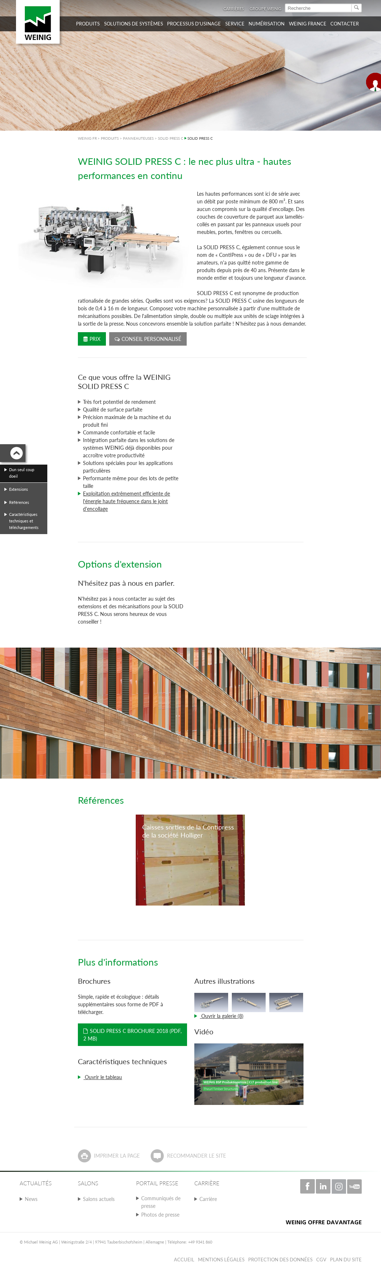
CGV (321, 1259)
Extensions (18, 489)
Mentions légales (221, 1259)
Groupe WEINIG (265, 8)
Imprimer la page (117, 1156)
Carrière (208, 1199)
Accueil (184, 1259)
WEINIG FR (87, 138)
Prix (91, 339)
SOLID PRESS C (170, 138)
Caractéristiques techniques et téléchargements (24, 521)
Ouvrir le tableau (102, 1077)
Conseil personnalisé (148, 339)
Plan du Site (346, 1259)
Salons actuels (99, 1199)
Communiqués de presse (160, 1202)
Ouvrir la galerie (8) (221, 1016)
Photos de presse (160, 1215)
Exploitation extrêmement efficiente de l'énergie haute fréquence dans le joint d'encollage (126, 501)
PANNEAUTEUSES (138, 138)
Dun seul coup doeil (21, 472)
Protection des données (280, 1259)
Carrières (233, 8)
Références (19, 502)
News (31, 1199)
